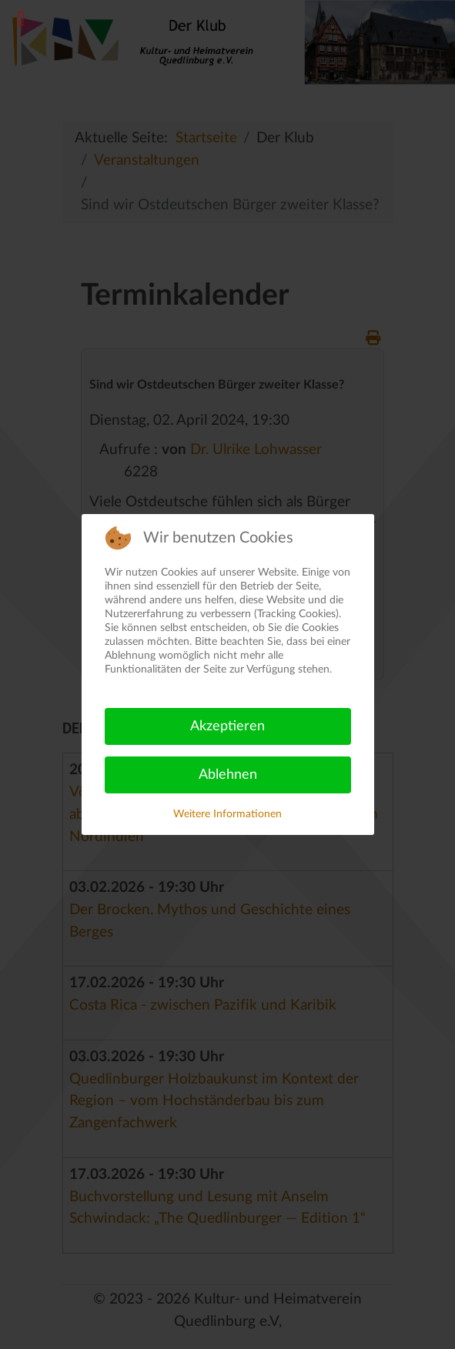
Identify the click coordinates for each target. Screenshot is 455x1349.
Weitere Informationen (227, 814)
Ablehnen (228, 775)
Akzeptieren (227, 726)
